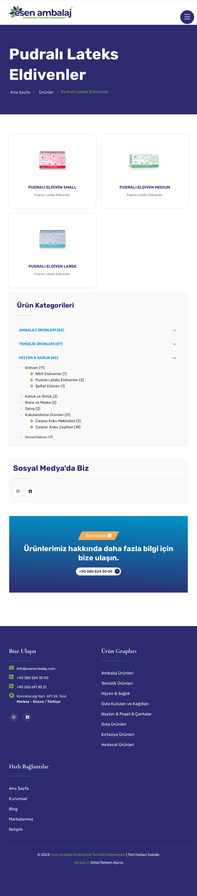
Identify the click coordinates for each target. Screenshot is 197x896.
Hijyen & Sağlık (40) (38, 358)
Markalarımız (21, 819)
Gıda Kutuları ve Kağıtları (125, 703)
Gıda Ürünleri (113, 724)
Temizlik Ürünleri (117, 683)
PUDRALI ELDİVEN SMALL (52, 187)
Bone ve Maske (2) (40, 402)
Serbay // (82, 862)
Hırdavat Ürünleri (117, 744)
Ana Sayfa (20, 92)
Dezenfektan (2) (39, 437)
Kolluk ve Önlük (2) (41, 396)
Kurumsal (18, 798)
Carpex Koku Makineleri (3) (58, 421)
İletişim (16, 829)
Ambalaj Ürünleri (117, 673)
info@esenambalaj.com (36, 668)
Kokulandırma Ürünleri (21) (48, 415)
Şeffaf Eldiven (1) (50, 386)
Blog (13, 808)
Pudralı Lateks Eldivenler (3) (59, 380)
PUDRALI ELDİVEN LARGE (52, 266)
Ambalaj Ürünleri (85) (41, 330)
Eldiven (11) (35, 368)
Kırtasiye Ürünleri (117, 734)
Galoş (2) (32, 409)
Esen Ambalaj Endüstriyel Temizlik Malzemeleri (88, 855)
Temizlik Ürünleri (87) (40, 344)
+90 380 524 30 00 (95, 571)
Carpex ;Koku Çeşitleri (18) (58, 427)
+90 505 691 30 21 (31, 687)
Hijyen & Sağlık (115, 693)
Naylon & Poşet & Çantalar (126, 714)
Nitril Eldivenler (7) (51, 374)
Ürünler (46, 92)
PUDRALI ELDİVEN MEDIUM (145, 187)
